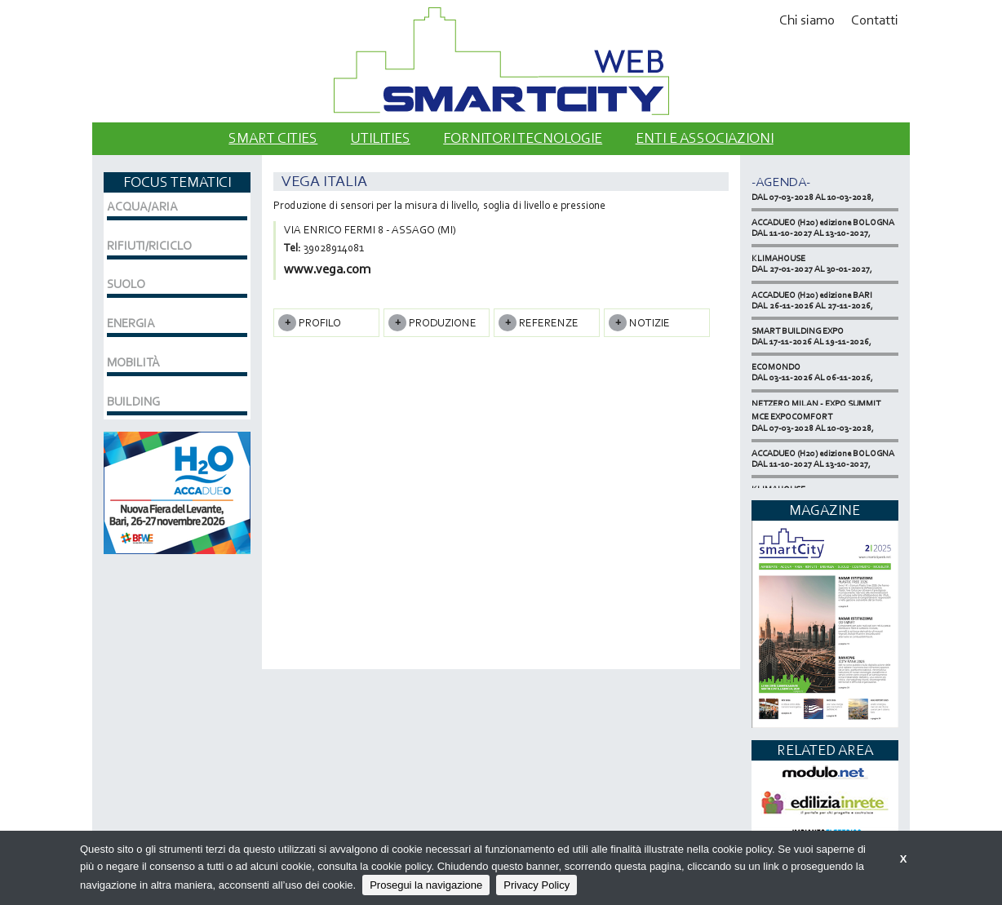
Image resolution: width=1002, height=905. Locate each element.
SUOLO (126, 284)
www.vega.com (327, 268)
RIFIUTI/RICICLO (149, 245)
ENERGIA (131, 323)
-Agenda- (781, 181)
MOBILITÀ (133, 362)
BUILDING (133, 401)
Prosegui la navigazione (426, 885)
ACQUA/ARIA (142, 206)
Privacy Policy (536, 885)
